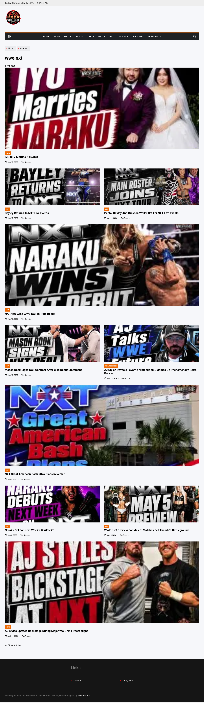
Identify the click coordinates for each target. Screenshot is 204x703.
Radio (78, 680)
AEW (79, 36)
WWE (68, 36)
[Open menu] (9, 36)
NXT (101, 36)
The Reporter (26, 162)
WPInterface (84, 695)
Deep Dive (138, 36)
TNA (90, 36)
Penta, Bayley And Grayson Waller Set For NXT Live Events (141, 213)
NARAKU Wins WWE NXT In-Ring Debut (30, 314)
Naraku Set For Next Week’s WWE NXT (29, 530)
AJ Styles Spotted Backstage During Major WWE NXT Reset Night (46, 631)
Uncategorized (111, 366)
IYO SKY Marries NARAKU (21, 157)
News (57, 36)
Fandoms (154, 36)
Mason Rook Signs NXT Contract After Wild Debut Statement (43, 370)
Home (46, 36)
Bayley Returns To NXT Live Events (27, 213)
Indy (112, 36)
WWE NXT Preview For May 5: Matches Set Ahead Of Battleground (146, 530)
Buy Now (128, 680)
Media (123, 36)
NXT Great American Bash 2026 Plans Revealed (35, 474)
